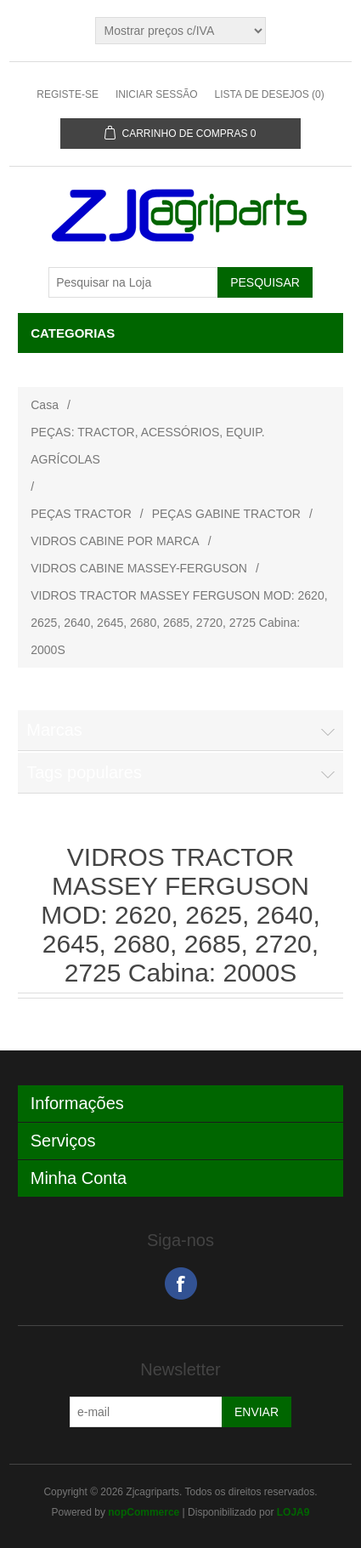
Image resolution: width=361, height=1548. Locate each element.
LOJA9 (293, 1512)
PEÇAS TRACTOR (81, 514)
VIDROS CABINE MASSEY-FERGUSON (139, 568)
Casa (45, 405)
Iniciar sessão (157, 94)
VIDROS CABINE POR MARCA (115, 541)
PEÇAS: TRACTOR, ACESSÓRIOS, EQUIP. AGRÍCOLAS (147, 445)
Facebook (181, 1283)
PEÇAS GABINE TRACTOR (226, 514)
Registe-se (68, 94)
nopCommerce (143, 1512)
